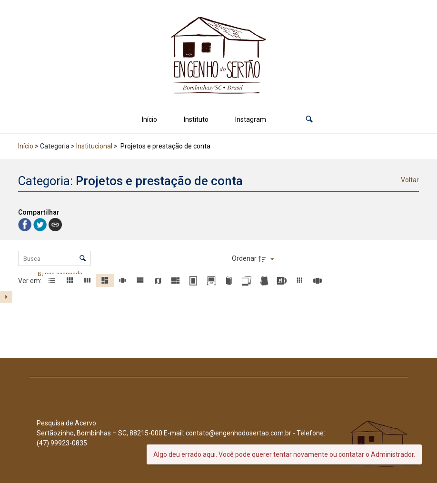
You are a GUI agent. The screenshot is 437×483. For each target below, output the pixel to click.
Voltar (410, 180)
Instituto (196, 119)
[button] (309, 119)
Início (149, 119)
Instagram (250, 119)
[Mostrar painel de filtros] (6, 297)
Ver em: (30, 281)
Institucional (94, 146)
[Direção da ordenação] (267, 259)
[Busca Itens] (54, 258)
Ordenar (244, 258)
